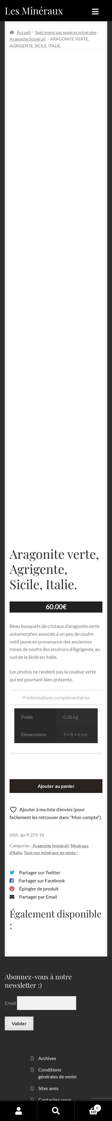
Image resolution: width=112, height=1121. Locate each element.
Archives (47, 1047)
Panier (88, 1107)
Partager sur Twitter (39, 862)
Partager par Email (38, 886)
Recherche (56, 1111)
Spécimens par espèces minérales (65, 32)
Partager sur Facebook (42, 870)
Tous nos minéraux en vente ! (51, 842)
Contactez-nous (54, 1089)
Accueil (24, 32)
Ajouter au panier (56, 776)
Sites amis (48, 1077)
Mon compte (18, 1111)
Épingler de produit (39, 878)
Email (11, 992)
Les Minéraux (34, 10)
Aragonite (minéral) (28, 38)
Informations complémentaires (56, 687)
